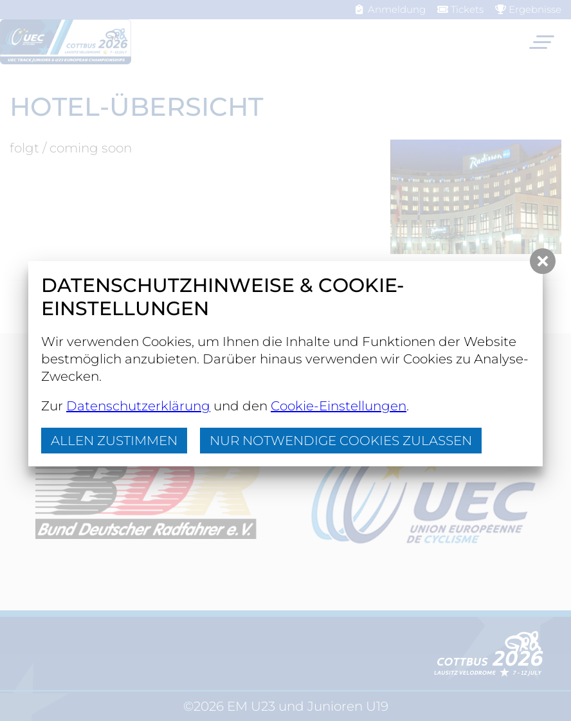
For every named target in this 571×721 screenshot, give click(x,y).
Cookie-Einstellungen (338, 406)
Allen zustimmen (114, 440)
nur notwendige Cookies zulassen (341, 440)
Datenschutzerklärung (138, 406)
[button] (543, 261)
